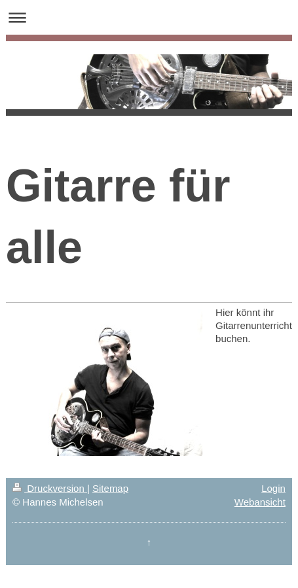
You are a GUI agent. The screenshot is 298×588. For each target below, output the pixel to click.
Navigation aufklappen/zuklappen (149, 17)
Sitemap (110, 488)
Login (273, 488)
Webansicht (260, 502)
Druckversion (49, 488)
